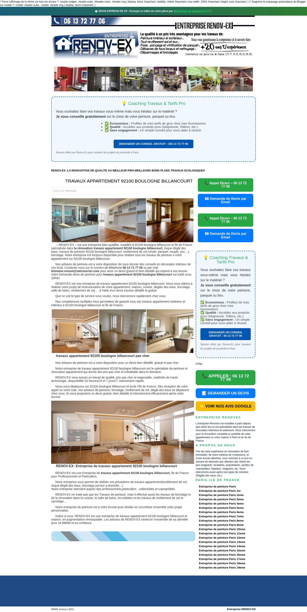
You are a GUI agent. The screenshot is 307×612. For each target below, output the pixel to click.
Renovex (86, 62)
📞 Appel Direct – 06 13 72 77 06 (225, 184)
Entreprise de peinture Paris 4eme (221, 503)
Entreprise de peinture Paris (217, 486)
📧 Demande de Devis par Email (225, 200)
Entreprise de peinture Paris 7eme (221, 516)
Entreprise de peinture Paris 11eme (222, 533)
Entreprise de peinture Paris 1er (220, 490)
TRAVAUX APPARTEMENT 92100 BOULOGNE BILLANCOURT (129, 180)
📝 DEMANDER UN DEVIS (225, 393)
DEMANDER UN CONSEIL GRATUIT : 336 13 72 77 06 (153, 143)
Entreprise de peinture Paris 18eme (222, 563)
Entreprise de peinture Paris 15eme (222, 550)
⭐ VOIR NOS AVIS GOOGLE (226, 406)
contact (216, 62)
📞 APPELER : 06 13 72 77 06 (225, 378)
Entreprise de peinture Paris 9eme (221, 524)
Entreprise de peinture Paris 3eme (221, 499)
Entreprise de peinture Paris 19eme (222, 567)
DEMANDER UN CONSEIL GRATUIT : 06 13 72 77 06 (226, 334)
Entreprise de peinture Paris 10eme (222, 529)
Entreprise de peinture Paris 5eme (221, 507)
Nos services (113, 62)
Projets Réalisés (147, 62)
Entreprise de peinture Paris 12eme (222, 537)
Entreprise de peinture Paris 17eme (222, 559)
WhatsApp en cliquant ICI (190, 11)
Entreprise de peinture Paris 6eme (221, 512)
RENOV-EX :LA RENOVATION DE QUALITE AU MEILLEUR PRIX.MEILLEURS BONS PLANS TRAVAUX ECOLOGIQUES (128, 170)
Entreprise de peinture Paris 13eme (222, 542)
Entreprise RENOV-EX (241, 609)
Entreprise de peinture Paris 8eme (221, 520)
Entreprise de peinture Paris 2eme (221, 495)
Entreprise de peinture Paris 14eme (222, 546)
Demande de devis (185, 62)
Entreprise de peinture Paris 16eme (222, 554)
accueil (62, 62)
